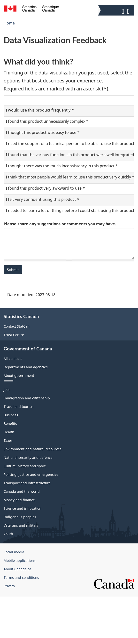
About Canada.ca (17, 569)
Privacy (9, 586)
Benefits (10, 423)
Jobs (7, 389)
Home (9, 23)
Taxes (8, 440)
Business (11, 415)
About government (19, 375)
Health (9, 432)
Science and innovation (22, 508)
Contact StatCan (17, 326)
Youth (8, 534)
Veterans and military (21, 525)
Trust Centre (14, 334)
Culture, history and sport (25, 466)
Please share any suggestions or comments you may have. (60, 223)
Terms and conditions (21, 577)
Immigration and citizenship (27, 398)
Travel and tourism (19, 406)
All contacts (13, 358)
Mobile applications (20, 560)
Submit (13, 269)
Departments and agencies (26, 367)
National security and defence (28, 457)
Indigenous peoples (20, 517)
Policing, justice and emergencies (31, 474)
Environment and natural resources (32, 449)
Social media (14, 552)
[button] (116, 10)
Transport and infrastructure (27, 483)
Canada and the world (22, 491)
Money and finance (19, 500)
